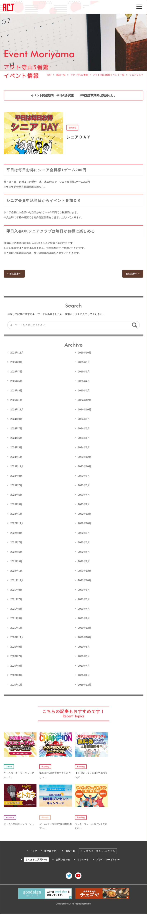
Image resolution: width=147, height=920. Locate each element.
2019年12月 (84, 682)
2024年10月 (84, 409)
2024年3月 (17, 447)
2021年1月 (17, 626)
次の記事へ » (132, 275)
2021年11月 (17, 579)
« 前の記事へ (15, 275)
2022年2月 (84, 560)
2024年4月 (84, 438)
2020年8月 (84, 645)
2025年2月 (84, 390)
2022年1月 (17, 570)
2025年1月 (17, 400)
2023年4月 (84, 494)
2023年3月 (17, 504)
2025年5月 (17, 381)
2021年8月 (84, 588)
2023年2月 (84, 504)
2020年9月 (17, 645)
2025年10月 (84, 353)
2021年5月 (17, 607)
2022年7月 (17, 541)
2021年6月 (84, 598)
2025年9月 (17, 362)
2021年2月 (84, 617)
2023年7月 (17, 485)
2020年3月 (17, 673)
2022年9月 (17, 532)
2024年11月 (17, 409)
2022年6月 (84, 541)
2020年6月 (84, 654)
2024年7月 (17, 428)
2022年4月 (84, 551)
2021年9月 (17, 588)
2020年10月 (84, 635)
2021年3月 (17, 617)
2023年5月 (17, 494)
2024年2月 (84, 447)
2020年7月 (17, 654)
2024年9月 (17, 419)
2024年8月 (84, 419)
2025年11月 (17, 353)
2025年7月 (17, 372)
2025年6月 (84, 372)
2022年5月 (17, 551)
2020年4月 (84, 664)
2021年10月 (84, 579)
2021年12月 (84, 570)
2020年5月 (17, 664)
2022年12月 (84, 513)
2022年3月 (17, 560)
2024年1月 (17, 456)
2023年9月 (17, 475)
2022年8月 (84, 532)
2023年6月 (84, 485)
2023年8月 (84, 475)
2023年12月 (84, 456)
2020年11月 (17, 635)
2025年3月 (17, 390)
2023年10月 (84, 466)
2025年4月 (84, 381)
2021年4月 (84, 607)
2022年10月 (84, 522)
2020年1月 (17, 682)
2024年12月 (84, 400)
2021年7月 (17, 598)
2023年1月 (17, 513)
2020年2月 (84, 673)
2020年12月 (84, 626)
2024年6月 (84, 428)
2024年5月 (17, 438)
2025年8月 (84, 362)
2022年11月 (17, 522)
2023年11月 (17, 466)
